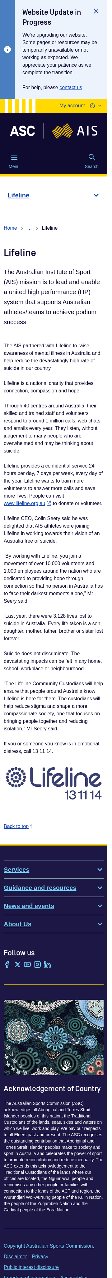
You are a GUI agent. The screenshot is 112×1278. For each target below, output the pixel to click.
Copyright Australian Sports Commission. (49, 1246)
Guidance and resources (54, 888)
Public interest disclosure (31, 1267)
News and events (54, 906)
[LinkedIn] (47, 965)
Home (10, 228)
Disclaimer (15, 1256)
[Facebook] (7, 965)
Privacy (40, 1256)
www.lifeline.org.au (27, 503)
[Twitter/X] (17, 965)
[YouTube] (27, 965)
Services (54, 869)
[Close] (96, 11)
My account (72, 105)
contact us (70, 87)
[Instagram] (37, 965)
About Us (54, 924)
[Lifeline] (54, 195)
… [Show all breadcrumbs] (29, 228)
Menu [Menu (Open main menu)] (14, 161)
